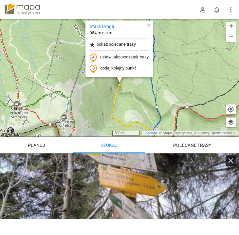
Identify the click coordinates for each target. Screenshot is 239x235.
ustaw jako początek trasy (119, 57)
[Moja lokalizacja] (231, 109)
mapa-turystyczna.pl (22, 9)
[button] (17, 104)
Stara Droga (102, 26)
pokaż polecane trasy (113, 44)
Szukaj (109, 145)
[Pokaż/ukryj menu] (231, 10)
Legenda (150, 133)
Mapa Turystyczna (177, 133)
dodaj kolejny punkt (113, 68)
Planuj (36, 145)
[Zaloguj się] (202, 10)
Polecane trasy (192, 145)
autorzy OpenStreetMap (217, 133)
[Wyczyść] (231, 160)
